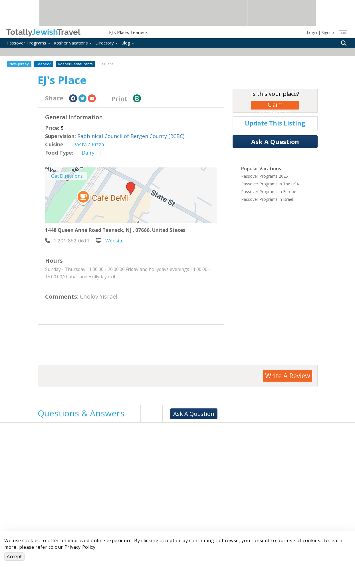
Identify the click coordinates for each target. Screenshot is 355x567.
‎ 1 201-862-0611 (67, 240)
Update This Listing (275, 123)
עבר (343, 32)
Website (110, 240)
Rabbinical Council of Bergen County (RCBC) (130, 136)
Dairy (88, 152)
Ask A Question (275, 141)
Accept (14, 556)
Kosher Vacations (73, 43)
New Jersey (19, 63)
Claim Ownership (275, 105)
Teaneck (43, 63)
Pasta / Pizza (88, 144)
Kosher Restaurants (75, 63)
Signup (328, 32)
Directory (106, 43)
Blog (127, 43)
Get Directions (67, 176)
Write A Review (287, 375)
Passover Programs (28, 43)
